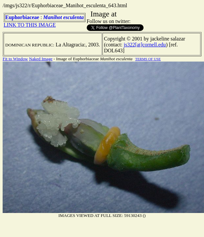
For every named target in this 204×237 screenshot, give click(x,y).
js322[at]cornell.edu (145, 44)
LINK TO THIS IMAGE (30, 25)
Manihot (52, 17)
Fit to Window (15, 58)
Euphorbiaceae (22, 17)
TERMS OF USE (148, 59)
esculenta (73, 17)
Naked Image (40, 58)
